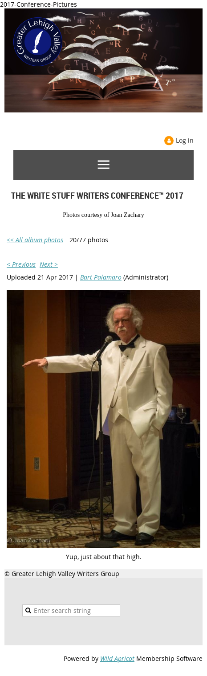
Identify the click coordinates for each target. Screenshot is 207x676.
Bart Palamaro (101, 277)
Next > (49, 264)
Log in (185, 140)
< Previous (21, 264)
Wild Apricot (117, 658)
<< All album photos (35, 240)
